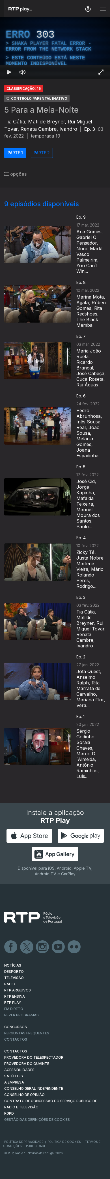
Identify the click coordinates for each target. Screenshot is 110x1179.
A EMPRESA (14, 1082)
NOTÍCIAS (12, 965)
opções (15, 174)
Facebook (11, 947)
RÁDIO (9, 984)
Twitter (27, 947)
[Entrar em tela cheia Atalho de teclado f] (101, 72)
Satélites (13, 1076)
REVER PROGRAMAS (21, 1015)
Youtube (58, 947)
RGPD (9, 1113)
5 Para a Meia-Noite (41, 110)
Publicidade (36, 1146)
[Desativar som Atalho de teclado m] (22, 72)
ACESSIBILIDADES (19, 1070)
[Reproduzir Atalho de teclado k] (9, 72)
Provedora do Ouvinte (26, 1063)
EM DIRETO (13, 1009)
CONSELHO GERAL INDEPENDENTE (33, 1088)
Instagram (42, 947)
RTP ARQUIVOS (17, 990)
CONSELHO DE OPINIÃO (24, 1095)
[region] (55, 48)
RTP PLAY (12, 1002)
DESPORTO (14, 971)
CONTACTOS (15, 1051)
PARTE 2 (42, 152)
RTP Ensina (14, 996)
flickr (74, 947)
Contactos (15, 1039)
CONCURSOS (15, 1027)
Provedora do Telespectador (33, 1057)
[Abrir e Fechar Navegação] (102, 9)
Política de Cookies (64, 1141)
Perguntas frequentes (26, 1033)
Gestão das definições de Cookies (37, 1119)
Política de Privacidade (23, 1141)
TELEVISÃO (14, 978)
